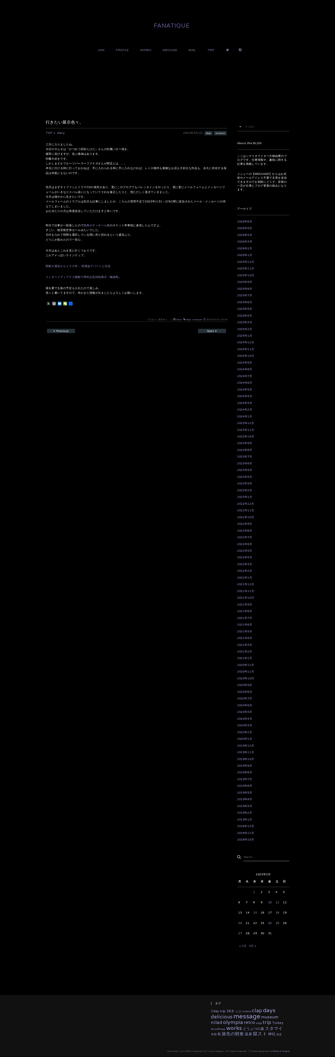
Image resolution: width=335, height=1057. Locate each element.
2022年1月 (244, 577)
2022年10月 (245, 517)
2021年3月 (244, 645)
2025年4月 (244, 315)
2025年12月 (245, 262)
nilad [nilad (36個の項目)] (216, 1023)
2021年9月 (244, 604)
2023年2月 (244, 490)
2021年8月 (244, 611)
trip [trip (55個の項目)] (267, 1023)
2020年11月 (245, 671)
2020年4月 (244, 719)
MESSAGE (170, 50)
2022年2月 (244, 571)
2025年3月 (244, 322)
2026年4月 (244, 235)
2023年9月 (244, 443)
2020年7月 (244, 698)
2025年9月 (244, 282)
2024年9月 (244, 362)
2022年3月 (244, 564)
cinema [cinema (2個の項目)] (246, 1011)
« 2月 (243, 946)
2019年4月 (244, 799)
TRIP (211, 50)
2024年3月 (244, 403)
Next (209, 331)
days (207, 133)
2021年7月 (244, 618)
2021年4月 (244, 638)
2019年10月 (245, 759)
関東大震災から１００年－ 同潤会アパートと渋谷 (78, 266)
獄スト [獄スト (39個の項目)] (260, 1034)
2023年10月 (245, 436)
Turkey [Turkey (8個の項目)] (278, 1023)
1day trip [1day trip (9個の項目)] (218, 1011)
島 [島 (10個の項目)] (219, 1034)
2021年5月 (244, 631)
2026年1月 (244, 255)
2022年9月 (244, 524)
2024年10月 (245, 356)
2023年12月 (245, 423)
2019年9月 (244, 766)
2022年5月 (244, 551)
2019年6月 (244, 786)
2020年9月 (244, 685)
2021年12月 (245, 584)
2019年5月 (244, 792)
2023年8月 (244, 450)
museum (219, 133)
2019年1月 (244, 819)
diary (179, 319)
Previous (64, 331)
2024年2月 (244, 409)
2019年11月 (245, 752)
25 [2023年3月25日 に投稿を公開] (277, 923)
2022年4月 (244, 557)
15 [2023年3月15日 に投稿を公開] (255, 913)
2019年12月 (245, 745)
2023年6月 (244, 463)
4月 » (253, 946)
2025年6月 (244, 302)
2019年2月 (244, 812)
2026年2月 (244, 248)
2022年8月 (244, 530)
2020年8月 (244, 692)
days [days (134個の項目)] (269, 1010)
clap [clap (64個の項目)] (257, 1011)
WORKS (145, 50)
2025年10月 (245, 275)
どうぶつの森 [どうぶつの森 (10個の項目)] (253, 1029)
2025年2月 (244, 329)
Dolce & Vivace (281, 1051)
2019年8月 (244, 772)
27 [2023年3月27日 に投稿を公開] (240, 934)
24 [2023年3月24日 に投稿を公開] (270, 923)
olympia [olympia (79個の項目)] (233, 1022)
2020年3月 (244, 725)
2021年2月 (244, 651)
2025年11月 (245, 268)
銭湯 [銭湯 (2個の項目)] (278, 1035)
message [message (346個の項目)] (247, 1017)
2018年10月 (245, 839)
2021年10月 (245, 597)
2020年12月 (245, 665)
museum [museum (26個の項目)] (270, 1017)
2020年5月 (244, 712)
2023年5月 (244, 470)
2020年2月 (244, 732)
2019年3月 (244, 806)
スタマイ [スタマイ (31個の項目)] (274, 1029)
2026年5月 (244, 228)
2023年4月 (244, 477)
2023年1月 (244, 497)
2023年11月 (245, 430)
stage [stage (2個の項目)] (259, 1023)
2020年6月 (244, 705)
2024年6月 (244, 382)
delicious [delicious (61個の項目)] (222, 1017)
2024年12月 (245, 342)
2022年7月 (244, 537)
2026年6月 (244, 221)
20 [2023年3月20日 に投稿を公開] (240, 923)
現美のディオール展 (97, 225)
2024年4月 (244, 396)
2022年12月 (245, 504)
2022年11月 (245, 510)
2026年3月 (244, 241)
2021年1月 (244, 658)
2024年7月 (244, 376)
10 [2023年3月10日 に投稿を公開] (270, 903)
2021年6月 (244, 624)
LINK (101, 50)
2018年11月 (245, 833)
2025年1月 (244, 336)
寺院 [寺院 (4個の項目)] (214, 1035)
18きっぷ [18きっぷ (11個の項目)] (234, 1011)
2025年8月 (244, 289)
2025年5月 (244, 309)
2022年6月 (244, 544)
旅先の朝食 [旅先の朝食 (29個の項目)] (233, 1034)
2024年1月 (244, 416)
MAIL (192, 50)
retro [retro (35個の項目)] (249, 1023)
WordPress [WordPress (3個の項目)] (218, 1029)
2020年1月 (244, 739)
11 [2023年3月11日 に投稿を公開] (277, 903)
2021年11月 (245, 591)
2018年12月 (245, 826)
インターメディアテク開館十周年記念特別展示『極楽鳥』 (84, 277)
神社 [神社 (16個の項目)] (272, 1034)
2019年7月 (244, 779)
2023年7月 (244, 456)
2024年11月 (245, 349)
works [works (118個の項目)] (234, 1028)
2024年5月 (244, 389)
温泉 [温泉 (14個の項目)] (248, 1034)
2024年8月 (244, 369)
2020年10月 (245, 678)
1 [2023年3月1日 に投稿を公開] (254, 892)
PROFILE (122, 50)
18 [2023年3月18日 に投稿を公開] (277, 913)
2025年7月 (244, 295)
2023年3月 (244, 483)
